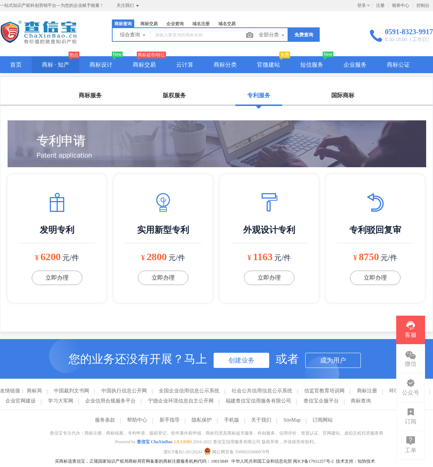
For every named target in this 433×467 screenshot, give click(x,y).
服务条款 (105, 420)
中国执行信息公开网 (124, 390)
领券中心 (400, 5)
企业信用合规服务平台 (110, 401)
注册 (380, 5)
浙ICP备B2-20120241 (183, 451)
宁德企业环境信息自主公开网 (181, 401)
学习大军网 (60, 401)
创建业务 (241, 360)
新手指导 (169, 420)
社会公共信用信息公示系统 (262, 390)
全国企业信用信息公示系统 (189, 390)
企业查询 (175, 23)
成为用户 (333, 360)
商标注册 (367, 390)
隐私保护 (202, 420)
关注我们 (128, 5)
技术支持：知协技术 (355, 461)
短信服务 (311, 65)
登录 (361, 5)
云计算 (184, 65)
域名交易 (227, 23)
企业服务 (355, 65)
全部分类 (272, 35)
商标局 (34, 390)
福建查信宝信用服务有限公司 (258, 401)
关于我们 (261, 420)
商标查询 (123, 23)
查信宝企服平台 (321, 401)
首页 (16, 65)
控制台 (422, 5)
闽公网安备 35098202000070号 (237, 451)
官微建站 (268, 65)
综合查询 (133, 35)
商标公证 (398, 65)
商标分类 (225, 65)
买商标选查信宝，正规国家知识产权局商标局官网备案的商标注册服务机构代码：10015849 (141, 461)
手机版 (231, 420)
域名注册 (201, 23)
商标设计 (101, 65)
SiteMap (292, 420)
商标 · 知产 (55, 65)
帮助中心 (137, 420)
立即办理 (57, 278)
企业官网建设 (20, 401)
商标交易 (149, 23)
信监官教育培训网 (324, 390)
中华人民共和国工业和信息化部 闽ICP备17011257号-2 (282, 461)
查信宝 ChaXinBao (154, 441)
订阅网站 (322, 420)
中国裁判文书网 (71, 390)
